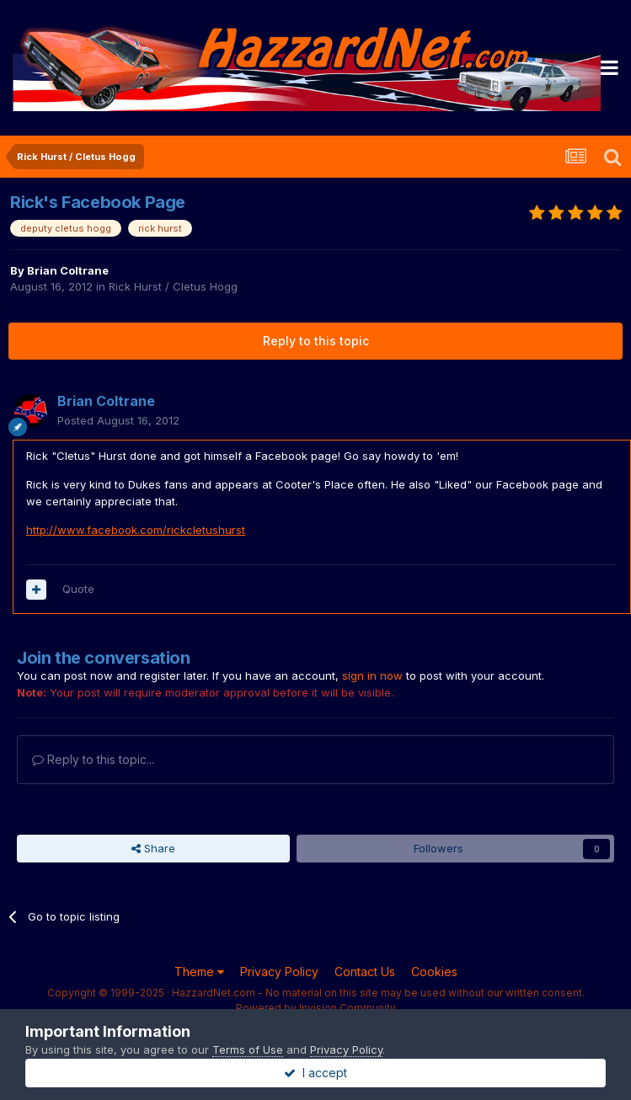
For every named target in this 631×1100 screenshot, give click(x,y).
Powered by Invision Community (316, 1007)
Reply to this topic (316, 341)
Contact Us (364, 971)
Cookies (434, 971)
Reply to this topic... (93, 759)
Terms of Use (247, 1049)
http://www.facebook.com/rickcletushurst (135, 530)
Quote (78, 588)
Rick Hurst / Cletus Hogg (173, 286)
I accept (315, 1072)
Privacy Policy (279, 971)
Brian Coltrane (68, 270)
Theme (199, 971)
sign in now (372, 675)
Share (153, 848)
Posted (118, 420)
